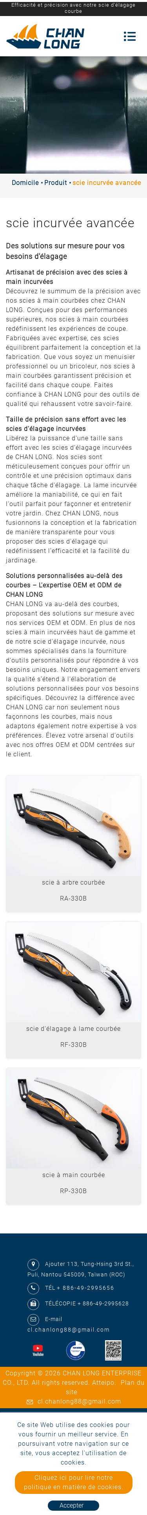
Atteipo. (104, 1382)
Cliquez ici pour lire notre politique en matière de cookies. (73, 1482)
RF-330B (73, 1044)
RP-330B (73, 1191)
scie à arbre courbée (73, 882)
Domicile (25, 183)
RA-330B (73, 898)
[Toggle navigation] (130, 36)
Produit (55, 183)
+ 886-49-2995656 (85, 1288)
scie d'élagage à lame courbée (73, 1028)
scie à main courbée (73, 1175)
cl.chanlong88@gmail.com (68, 1330)
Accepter (71, 1505)
